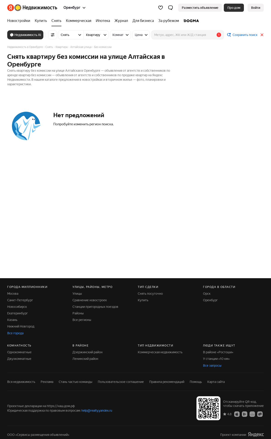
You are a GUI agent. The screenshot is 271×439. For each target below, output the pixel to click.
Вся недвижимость (21, 382)
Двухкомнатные (19, 359)
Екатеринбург (17, 313)
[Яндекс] (10, 7)
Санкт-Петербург (20, 300)
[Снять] (56, 20)
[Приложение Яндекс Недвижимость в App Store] (237, 414)
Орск (206, 293)
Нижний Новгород (20, 326)
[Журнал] (121, 20)
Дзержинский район (87, 352)
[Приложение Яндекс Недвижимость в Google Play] (244, 414)
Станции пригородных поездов (95, 306)
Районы (78, 313)
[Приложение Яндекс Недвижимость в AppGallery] (252, 414)
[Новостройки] (20, 20)
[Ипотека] (102, 20)
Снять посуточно (150, 293)
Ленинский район (85, 359)
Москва (12, 293)
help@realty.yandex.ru (96, 410)
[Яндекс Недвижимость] (35, 7)
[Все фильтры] (52, 34)
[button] (170, 8)
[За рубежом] (168, 20)
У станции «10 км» (216, 359)
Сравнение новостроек (89, 300)
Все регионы (81, 320)
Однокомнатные (19, 352)
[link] (256, 8)
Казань (12, 320)
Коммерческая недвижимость (160, 352)
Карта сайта (216, 382)
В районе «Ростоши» (218, 352)
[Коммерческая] (78, 20)
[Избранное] (161, 8)
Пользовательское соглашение (121, 382)
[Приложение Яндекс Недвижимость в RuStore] (260, 414)
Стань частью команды (75, 382)
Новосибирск (17, 306)
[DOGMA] (190, 20)
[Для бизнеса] (143, 20)
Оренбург (210, 300)
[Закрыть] (262, 35)
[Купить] (41, 20)
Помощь (196, 382)
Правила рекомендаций (166, 382)
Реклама (47, 382)
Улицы (77, 293)
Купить (143, 300)
